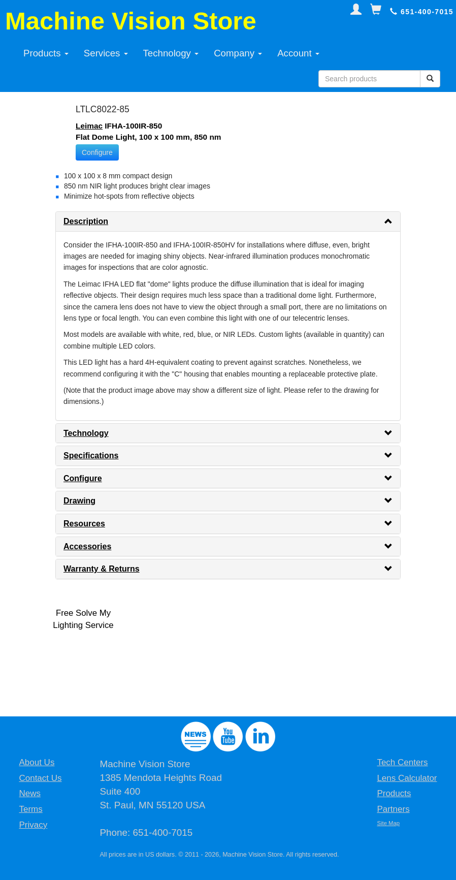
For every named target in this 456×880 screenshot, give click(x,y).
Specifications (90, 455)
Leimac (89, 125)
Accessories (87, 546)
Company (238, 53)
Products (46, 53)
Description (85, 221)
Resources (84, 523)
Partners (393, 809)
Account (298, 53)
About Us (36, 762)
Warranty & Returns (101, 568)
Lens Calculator (407, 778)
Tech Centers (402, 762)
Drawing (79, 500)
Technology (171, 53)
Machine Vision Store (130, 21)
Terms (30, 809)
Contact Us (40, 778)
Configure (97, 152)
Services (106, 53)
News (30, 793)
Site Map (388, 823)
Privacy (33, 825)
